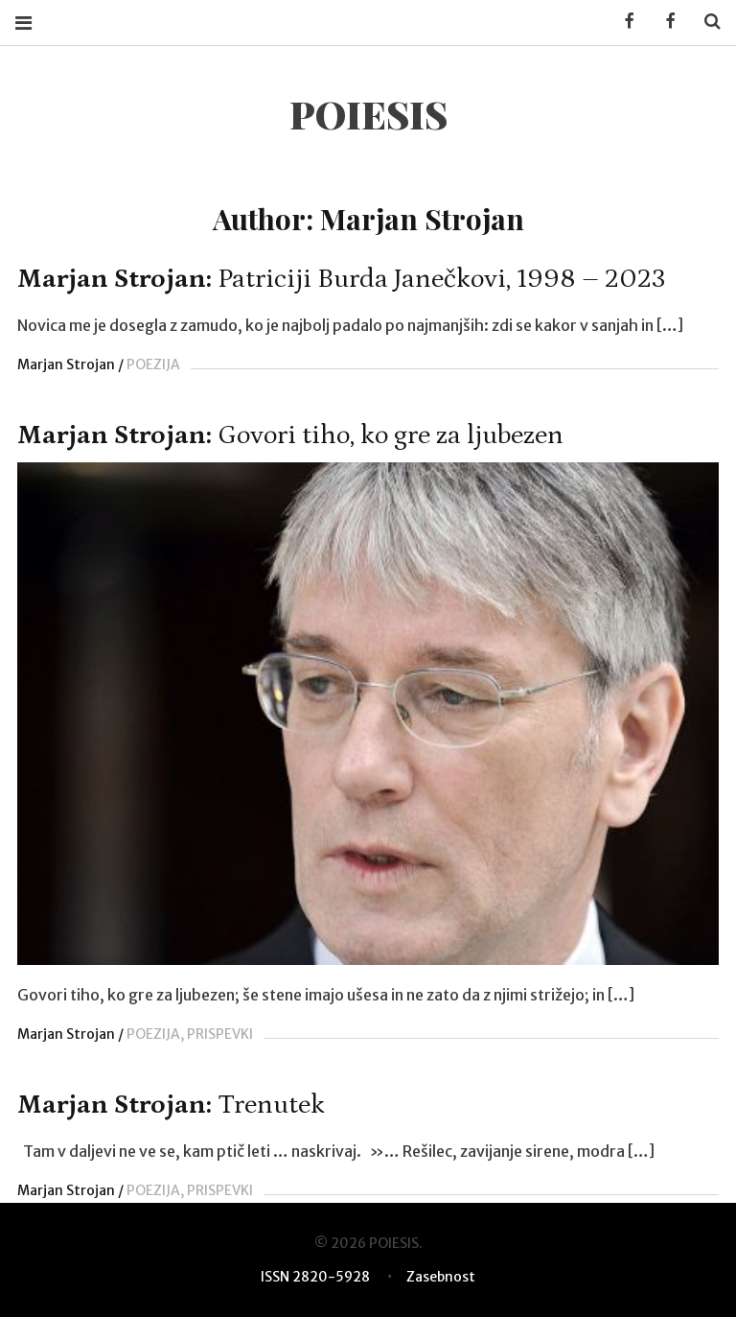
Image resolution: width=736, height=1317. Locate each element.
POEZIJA (153, 364)
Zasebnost (440, 1276)
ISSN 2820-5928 (315, 1276)
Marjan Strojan (66, 364)
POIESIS (368, 113)
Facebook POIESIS (664, 21)
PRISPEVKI (220, 1034)
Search (705, 21)
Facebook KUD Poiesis (623, 21)
